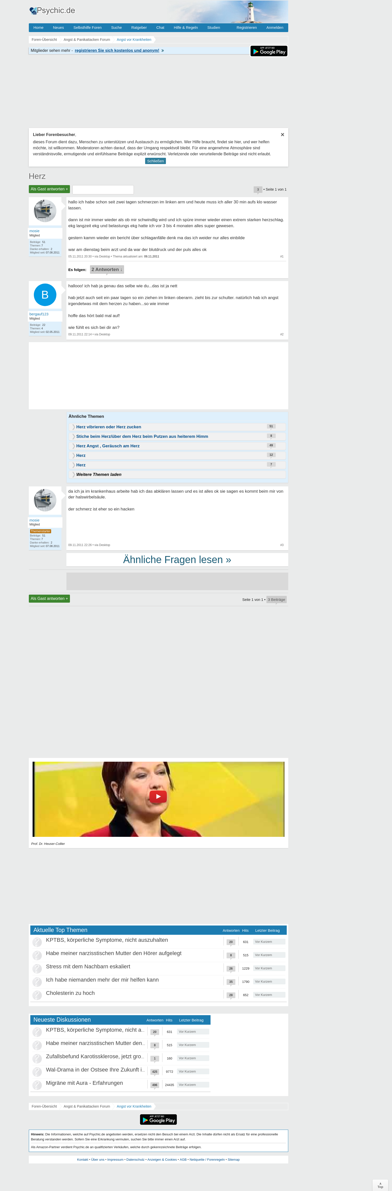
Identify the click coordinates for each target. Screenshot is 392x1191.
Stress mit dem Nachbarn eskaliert (88, 966)
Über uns (98, 1159)
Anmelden (274, 27)
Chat (160, 27)
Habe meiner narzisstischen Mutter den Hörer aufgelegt (114, 953)
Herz (37, 176)
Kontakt (82, 1159)
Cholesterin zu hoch (70, 993)
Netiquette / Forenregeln (207, 1159)
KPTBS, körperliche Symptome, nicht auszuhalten (107, 940)
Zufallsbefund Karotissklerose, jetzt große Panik (104, 1056)
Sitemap (234, 1159)
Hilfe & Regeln (186, 27)
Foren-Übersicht (44, 1106)
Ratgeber (139, 27)
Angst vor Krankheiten (134, 1106)
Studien (213, 27)
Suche (116, 27)
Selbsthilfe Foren (87, 27)
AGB (183, 1159)
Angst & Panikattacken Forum (87, 1106)
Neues (58, 27)
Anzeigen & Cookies (162, 1159)
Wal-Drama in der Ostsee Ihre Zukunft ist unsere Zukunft (115, 1070)
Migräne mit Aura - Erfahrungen (84, 1083)
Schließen (155, 161)
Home (39, 27)
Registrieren (247, 27)
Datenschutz (135, 1159)
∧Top (380, 1185)
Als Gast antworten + (49, 189)
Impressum (115, 1159)
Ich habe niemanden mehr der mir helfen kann (102, 980)
